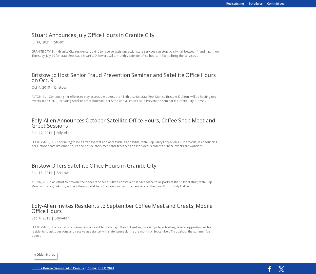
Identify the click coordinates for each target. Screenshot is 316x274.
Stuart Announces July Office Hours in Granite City (93, 35)
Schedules (256, 4)
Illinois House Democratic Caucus (58, 268)
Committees (275, 4)
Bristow (60, 87)
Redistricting (235, 4)
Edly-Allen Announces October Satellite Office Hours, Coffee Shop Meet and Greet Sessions (123, 123)
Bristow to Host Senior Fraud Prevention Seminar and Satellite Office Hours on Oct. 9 (124, 78)
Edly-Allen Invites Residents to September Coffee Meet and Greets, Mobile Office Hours (122, 208)
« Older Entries (44, 255)
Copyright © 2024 (100, 268)
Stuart (59, 42)
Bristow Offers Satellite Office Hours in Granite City (94, 165)
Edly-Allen (64, 132)
